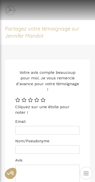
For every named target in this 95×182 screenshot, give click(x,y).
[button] (11, 173)
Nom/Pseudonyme (32, 141)
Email (20, 121)
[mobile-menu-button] (86, 173)
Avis (19, 160)
